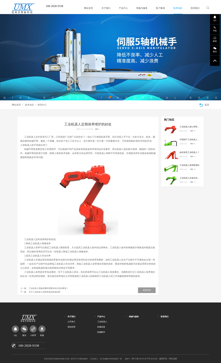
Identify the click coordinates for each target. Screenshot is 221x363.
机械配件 (101, 332)
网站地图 (173, 359)
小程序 (33, 335)
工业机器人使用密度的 (189, 165)
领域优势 (71, 327)
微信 (24, 335)
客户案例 (160, 8)
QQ (15, 335)
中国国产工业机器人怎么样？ (192, 140)
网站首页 (88, 8)
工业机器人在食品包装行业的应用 (194, 178)
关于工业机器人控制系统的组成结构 (44, 292)
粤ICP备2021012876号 (141, 359)
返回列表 (147, 290)
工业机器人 (102, 322)
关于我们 (106, 8)
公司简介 (71, 322)
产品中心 (123, 8)
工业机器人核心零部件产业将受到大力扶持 (198, 127)
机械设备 (101, 327)
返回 (207, 105)
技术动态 (177, 8)
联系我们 (195, 8)
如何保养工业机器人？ (189, 152)
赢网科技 (163, 359)
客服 (42, 335)
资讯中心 (42, 105)
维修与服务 (142, 8)
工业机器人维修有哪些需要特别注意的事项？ (48, 288)
